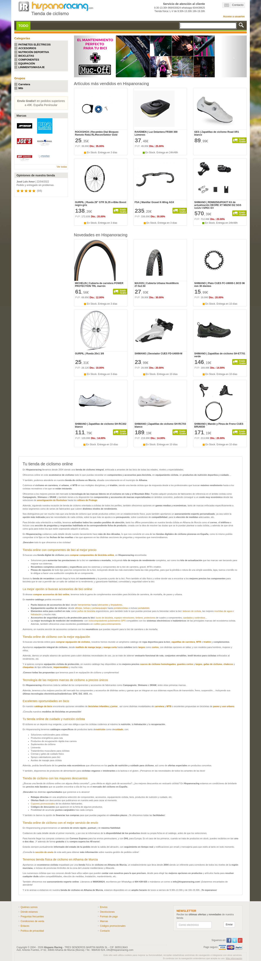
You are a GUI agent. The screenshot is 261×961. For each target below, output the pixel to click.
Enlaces (25, 926)
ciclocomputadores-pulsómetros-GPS (107, 620)
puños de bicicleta (86, 611)
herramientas (84, 605)
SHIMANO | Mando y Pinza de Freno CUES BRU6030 (218, 425)
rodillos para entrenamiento (107, 624)
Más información (234, 958)
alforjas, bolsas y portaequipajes (91, 608)
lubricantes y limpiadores (109, 605)
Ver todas (62, 166)
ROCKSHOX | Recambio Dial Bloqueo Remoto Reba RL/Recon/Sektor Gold (96, 133)
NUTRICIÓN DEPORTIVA (33, 52)
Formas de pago (109, 916)
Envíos (103, 907)
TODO (23, 26)
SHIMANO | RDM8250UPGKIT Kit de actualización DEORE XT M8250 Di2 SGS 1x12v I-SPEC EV (217, 205)
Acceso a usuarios (234, 16)
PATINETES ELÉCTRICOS (34, 44)
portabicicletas (121, 608)
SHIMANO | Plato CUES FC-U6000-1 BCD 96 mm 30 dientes (219, 285)
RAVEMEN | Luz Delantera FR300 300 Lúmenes (156, 133)
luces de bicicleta (104, 617)
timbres (139, 617)
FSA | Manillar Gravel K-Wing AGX (154, 202)
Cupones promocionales (43, 803)
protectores (149, 617)
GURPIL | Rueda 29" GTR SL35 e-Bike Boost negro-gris (100, 204)
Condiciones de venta (32, 921)
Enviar (229, 924)
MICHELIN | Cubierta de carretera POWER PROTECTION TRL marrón (99, 285)
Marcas (104, 921)
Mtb (20, 88)
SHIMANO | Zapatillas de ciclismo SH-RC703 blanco (160, 425)
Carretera (24, 84)
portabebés (143, 608)
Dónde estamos (29, 911)
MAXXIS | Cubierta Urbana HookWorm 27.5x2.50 (157, 285)
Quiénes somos (29, 907)
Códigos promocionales (112, 926)
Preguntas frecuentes (32, 916)
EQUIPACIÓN (26, 63)
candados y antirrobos (194, 617)
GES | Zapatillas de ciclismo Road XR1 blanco (216, 133)
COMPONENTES (28, 59)
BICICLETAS (26, 55)
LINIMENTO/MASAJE (31, 67)
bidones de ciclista (192, 611)
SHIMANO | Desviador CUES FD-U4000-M (158, 353)
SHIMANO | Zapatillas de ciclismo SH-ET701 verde (219, 355)
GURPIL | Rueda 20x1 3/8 (89, 353)
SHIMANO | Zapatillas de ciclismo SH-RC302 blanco (100, 425)
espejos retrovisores (124, 617)
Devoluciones (107, 911)
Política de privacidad (32, 930)
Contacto (233, 5)
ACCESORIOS (27, 48)
